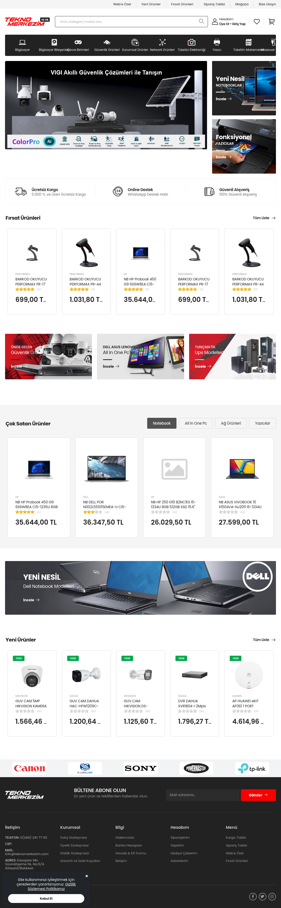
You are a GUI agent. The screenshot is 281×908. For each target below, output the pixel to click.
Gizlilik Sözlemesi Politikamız (52, 886)
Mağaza (241, 4)
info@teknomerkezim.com (26, 854)
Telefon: (12, 837)
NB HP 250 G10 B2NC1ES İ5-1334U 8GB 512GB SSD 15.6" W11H (173, 507)
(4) (107, 512)
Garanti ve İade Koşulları (80, 860)
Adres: (10, 860)
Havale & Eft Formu (130, 853)
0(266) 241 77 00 (33, 837)
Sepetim (177, 845)
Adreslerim (179, 860)
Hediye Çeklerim (184, 853)
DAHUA (74, 696)
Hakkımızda (124, 837)
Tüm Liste (261, 217)
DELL (86, 497)
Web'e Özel (122, 4)
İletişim (121, 860)
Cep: (8, 843)
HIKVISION (21, 696)
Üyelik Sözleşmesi (74, 845)
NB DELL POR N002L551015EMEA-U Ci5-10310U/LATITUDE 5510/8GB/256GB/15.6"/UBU (106, 510)
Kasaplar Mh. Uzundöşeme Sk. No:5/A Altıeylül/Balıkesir (24, 864)
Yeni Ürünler (151, 4)
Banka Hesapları (128, 845)
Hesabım (226, 19)
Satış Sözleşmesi (73, 837)
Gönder (258, 795)
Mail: (9, 850)
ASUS (222, 497)
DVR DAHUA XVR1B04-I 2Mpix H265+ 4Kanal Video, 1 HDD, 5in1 (192, 708)
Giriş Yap (238, 24)
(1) (39, 289)
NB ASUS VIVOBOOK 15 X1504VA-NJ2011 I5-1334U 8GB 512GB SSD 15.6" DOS (240, 507)
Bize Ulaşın (267, 4)
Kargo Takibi (236, 837)
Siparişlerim (180, 837)
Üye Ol (224, 24)
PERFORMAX (22, 274)
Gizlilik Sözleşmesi (74, 853)
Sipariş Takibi (214, 4)
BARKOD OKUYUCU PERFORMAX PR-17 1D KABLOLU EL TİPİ (31, 284)
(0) (174, 512)
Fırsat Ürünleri (182, 4)
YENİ (19, 658)
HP (125, 274)
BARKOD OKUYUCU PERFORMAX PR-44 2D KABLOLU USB (85, 284)
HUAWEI (237, 696)
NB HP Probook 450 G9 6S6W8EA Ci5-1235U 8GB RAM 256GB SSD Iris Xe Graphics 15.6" (36, 510)
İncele (221, 99)
